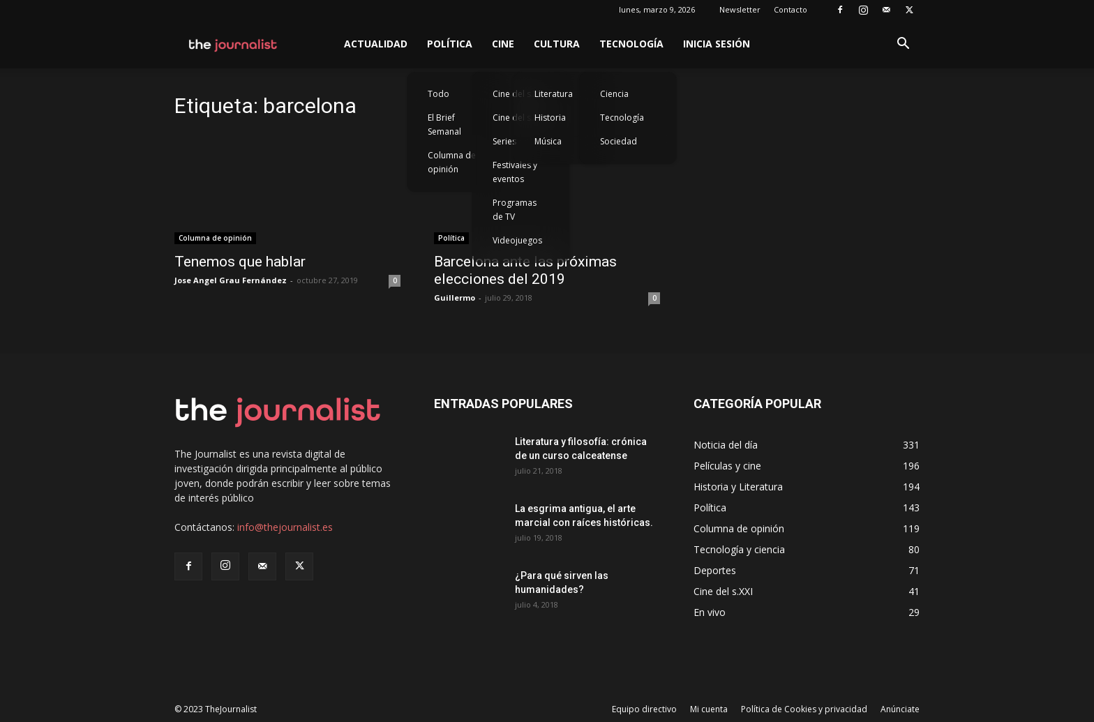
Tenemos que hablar (240, 261)
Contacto (790, 9)
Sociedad (618, 141)
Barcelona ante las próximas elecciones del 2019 (525, 270)
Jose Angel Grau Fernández (230, 280)
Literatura (553, 94)
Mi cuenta (709, 709)
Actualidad (375, 43)
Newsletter (739, 9)
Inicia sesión (716, 43)
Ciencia (614, 94)
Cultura (557, 43)
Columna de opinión (452, 162)
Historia (550, 117)
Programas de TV (515, 210)
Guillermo (454, 297)
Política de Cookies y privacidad (804, 709)
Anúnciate (900, 709)
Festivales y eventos (515, 172)
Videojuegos (517, 240)
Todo (438, 94)
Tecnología (631, 43)
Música (548, 141)
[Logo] (233, 44)
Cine (503, 43)
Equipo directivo (644, 709)
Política (449, 43)
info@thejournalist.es (285, 527)
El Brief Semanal (444, 124)
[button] (903, 45)
